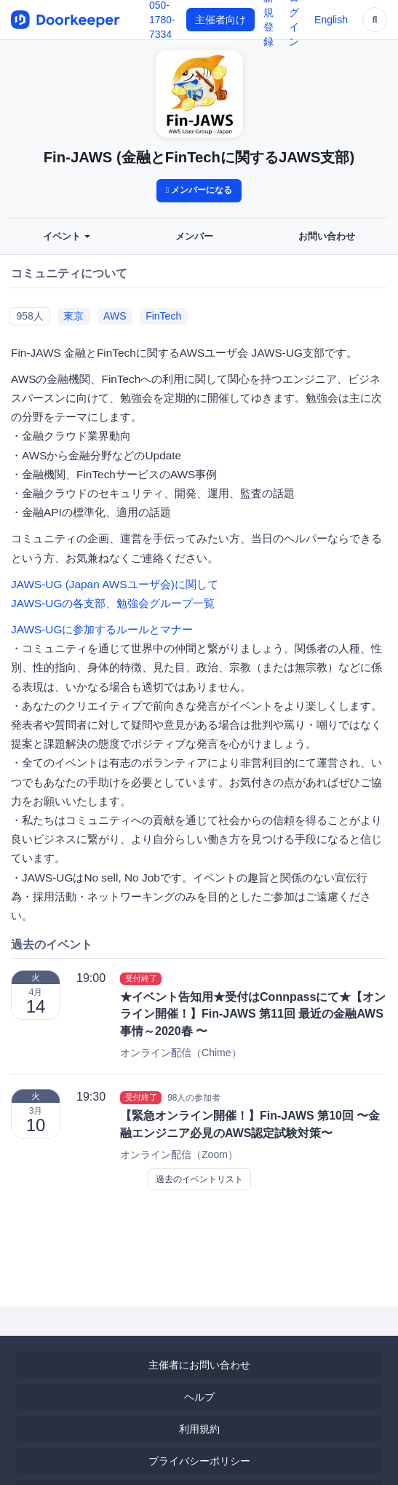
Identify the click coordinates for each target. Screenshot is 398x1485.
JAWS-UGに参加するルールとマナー (102, 629)
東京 (73, 316)
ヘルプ (199, 1397)
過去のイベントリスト (199, 1179)
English (331, 19)
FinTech (163, 316)
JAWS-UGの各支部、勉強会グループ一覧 (113, 603)
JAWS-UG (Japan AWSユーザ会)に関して (114, 584)
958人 (29, 316)
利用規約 (199, 1429)
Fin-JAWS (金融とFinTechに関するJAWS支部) (199, 157)
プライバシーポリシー (199, 1461)
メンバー (194, 236)
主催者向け (220, 19)
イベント (67, 236)
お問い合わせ (326, 236)
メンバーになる (199, 190)
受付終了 (141, 978)
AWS (114, 316)
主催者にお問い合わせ (199, 1365)
